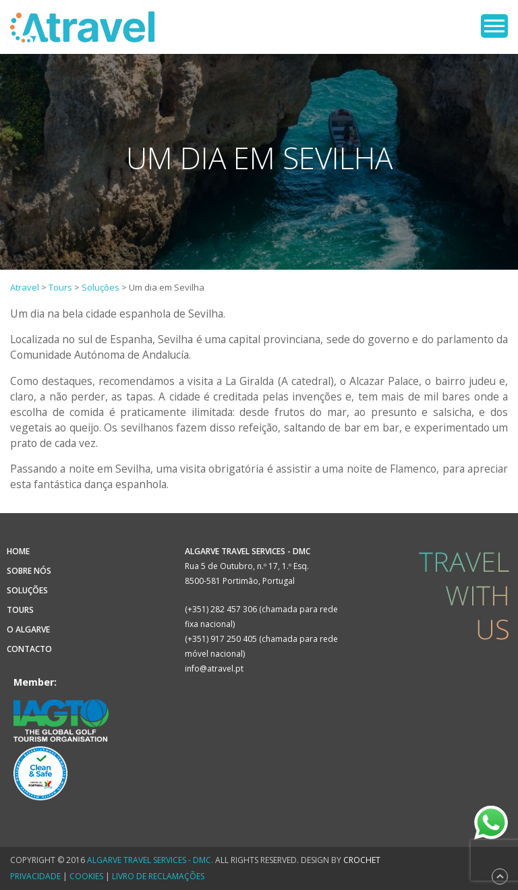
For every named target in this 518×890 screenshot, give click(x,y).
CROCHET (361, 860)
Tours (20, 610)
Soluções (27, 590)
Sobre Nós (29, 570)
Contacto (29, 649)
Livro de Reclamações (158, 876)
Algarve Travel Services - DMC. (150, 860)
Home (18, 551)
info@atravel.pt (214, 668)
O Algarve (28, 629)
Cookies (86, 876)
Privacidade (35, 876)
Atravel (82, 26)
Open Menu (494, 26)
